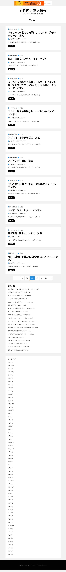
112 (27, 281)
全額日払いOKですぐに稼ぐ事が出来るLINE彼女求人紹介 (22, 320)
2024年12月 (11, 406)
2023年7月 (10, 460)
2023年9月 (10, 454)
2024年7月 (10, 422)
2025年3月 (10, 396)
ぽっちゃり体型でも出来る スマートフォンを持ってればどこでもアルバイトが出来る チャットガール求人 (32, 86)
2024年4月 (11, 432)
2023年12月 (11, 444)
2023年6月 (10, 464)
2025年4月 (10, 393)
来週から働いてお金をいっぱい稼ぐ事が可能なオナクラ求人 (23, 330)
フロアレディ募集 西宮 (20, 162)
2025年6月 (10, 387)
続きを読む (11, 47)
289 (47, 281)
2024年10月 (11, 412)
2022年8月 (10, 496)
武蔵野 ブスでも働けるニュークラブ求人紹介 (19, 298)
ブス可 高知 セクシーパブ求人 (25, 212)
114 (37, 281)
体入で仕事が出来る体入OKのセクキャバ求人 (19, 333)
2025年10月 (11, 374)
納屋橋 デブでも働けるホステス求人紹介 (18, 349)
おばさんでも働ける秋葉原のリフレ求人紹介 (19, 294)
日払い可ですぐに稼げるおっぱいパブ (17, 301)
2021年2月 (10, 553)
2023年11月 (11, 448)
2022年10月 (11, 489)
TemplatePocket (32, 567)
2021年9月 (10, 531)
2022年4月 (10, 508)
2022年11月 (11, 486)
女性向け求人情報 (33, 11)
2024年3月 (10, 435)
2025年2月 (10, 400)
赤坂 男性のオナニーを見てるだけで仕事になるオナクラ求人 (23, 291)
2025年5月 (10, 390)
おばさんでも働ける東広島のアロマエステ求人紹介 (21, 304)
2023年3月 (10, 473)
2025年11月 (11, 371)
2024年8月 (11, 419)
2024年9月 (10, 416)
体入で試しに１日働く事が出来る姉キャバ (18, 352)
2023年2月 (10, 476)
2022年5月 (10, 505)
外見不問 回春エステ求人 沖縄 (25, 235)
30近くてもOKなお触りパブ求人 (16, 339)
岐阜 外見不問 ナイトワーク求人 (17, 307)
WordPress (44, 567)
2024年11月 (11, 409)
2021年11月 (11, 524)
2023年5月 (10, 467)
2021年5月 (10, 544)
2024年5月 (10, 428)
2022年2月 (10, 515)
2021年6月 (10, 540)
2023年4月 (10, 470)
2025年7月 (10, 384)
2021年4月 (10, 547)
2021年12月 (11, 521)
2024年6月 (10, 425)
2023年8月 (11, 457)
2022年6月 (10, 502)
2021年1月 (10, 556)
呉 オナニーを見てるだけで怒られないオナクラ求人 (21, 323)
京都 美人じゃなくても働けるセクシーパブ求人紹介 (21, 326)
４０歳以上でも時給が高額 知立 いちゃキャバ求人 (21, 310)
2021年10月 (11, 528)
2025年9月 (10, 377)
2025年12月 (11, 368)
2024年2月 (10, 438)
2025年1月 (10, 403)
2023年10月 (11, 451)
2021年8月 (10, 534)
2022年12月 (11, 483)
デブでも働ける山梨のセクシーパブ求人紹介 (19, 317)
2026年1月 (10, 364)
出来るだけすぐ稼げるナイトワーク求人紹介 (19, 342)
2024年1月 (10, 441)
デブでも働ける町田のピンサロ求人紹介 (18, 314)
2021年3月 (10, 550)
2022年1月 (10, 518)
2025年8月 (11, 380)
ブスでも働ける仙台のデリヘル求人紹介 (18, 346)
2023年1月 (10, 480)
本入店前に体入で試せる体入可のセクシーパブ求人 (21, 336)
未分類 (21, 30)
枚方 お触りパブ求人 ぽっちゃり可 (27, 60)
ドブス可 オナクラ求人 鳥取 (24, 139)
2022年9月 (10, 492)
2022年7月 (10, 499)
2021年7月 (10, 537)
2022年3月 (10, 512)
